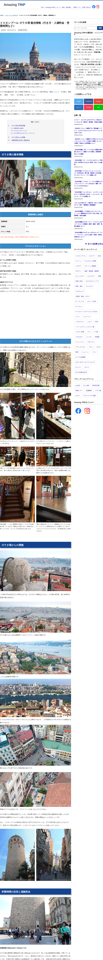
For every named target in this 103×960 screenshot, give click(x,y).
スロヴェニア (79, 291)
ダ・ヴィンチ (79, 301)
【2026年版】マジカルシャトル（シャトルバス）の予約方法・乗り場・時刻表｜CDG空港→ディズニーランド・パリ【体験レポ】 (88, 173)
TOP (42, 7)
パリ (88, 332)
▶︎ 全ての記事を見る (94, 244)
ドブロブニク (79, 321)
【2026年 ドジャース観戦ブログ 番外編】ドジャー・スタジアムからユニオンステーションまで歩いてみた (88, 130)
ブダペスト (91, 342)
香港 (76, 352)
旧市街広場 (95, 385)
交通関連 (89, 390)
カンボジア (91, 276)
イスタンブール (22, 30)
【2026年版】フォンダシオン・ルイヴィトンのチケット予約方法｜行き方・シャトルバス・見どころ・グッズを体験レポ (88, 194)
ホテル (99, 347)
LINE (98, 107)
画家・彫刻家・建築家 (91, 271)
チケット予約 (91, 301)
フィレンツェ (79, 342)
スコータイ (89, 286)
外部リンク (77, 7)
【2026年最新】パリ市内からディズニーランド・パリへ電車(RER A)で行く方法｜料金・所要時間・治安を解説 (88, 213)
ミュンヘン (85, 352)
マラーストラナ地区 (89, 395)
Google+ (98, 101)
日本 (96, 321)
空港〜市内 (79, 281)
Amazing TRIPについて (52, 7)
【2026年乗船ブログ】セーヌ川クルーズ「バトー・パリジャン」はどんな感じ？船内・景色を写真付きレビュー (88, 235)
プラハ (91, 347)
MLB (99, 256)
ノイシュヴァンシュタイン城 (84, 327)
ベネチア (78, 266)
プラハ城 (98, 390)
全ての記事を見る (81, 372)
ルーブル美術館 (80, 357)
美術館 (97, 337)
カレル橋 (86, 385)
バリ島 (96, 332)
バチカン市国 (79, 332)
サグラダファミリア (92, 281)
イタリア (92, 256)
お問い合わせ (86, 7)
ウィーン (78, 261)
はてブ (79, 107)
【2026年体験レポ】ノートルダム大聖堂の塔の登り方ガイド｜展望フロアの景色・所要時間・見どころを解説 (88, 152)
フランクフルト (80, 347)
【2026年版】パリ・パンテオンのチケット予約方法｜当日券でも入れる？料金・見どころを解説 (88, 162)
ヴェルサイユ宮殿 (90, 261)
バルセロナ (79, 337)
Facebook (88, 101)
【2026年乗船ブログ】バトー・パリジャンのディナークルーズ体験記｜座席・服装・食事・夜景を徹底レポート (88, 224)
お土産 (77, 385)
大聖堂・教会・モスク (82, 296)
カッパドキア (79, 276)
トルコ (89, 321)
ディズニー (79, 306)
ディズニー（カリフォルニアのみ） (86, 311)
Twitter (79, 101)
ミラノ (94, 352)
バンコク (89, 337)
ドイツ (77, 316)
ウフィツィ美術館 (90, 266)
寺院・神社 (79, 286)
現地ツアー (79, 390)
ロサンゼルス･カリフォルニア (85, 362)
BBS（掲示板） (67, 7)
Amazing (14, 4)
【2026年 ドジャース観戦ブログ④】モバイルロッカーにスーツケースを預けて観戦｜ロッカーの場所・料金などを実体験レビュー (88, 141)
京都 (99, 276)
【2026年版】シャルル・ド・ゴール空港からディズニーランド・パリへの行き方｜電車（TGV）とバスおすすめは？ (88, 184)
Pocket (88, 107)
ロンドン (78, 367)
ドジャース (86, 316)
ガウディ (78, 271)
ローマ (86, 367)
